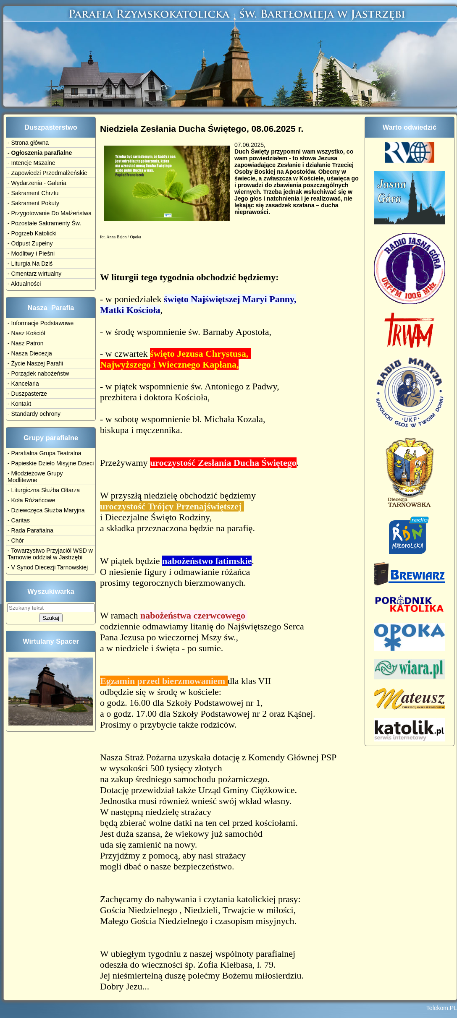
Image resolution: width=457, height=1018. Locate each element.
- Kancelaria (23, 383)
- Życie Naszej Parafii (35, 363)
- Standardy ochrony (34, 413)
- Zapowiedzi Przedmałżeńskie (47, 173)
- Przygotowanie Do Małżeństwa (50, 213)
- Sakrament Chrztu (33, 193)
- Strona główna (28, 142)
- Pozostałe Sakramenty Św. (44, 223)
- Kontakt (19, 403)
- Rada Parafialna (30, 530)
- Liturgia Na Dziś (30, 263)
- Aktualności (24, 283)
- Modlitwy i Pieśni (31, 253)
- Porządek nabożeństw (38, 373)
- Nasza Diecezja (30, 353)
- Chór (16, 540)
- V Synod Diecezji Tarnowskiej (48, 567)
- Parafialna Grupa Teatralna (44, 453)
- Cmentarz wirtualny (34, 273)
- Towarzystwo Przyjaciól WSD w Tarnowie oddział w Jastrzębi (50, 554)
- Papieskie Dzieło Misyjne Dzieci (51, 463)
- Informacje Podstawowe (41, 323)
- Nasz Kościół (26, 333)
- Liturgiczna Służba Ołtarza (44, 490)
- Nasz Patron (26, 343)
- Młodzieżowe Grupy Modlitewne (35, 476)
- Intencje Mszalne (31, 162)
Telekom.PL (441, 1010)
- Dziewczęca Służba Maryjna (46, 510)
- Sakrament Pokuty (33, 203)
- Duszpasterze (27, 393)
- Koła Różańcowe (31, 500)
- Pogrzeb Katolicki (32, 233)
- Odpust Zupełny (30, 243)
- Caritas (19, 520)
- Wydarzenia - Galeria (37, 183)
